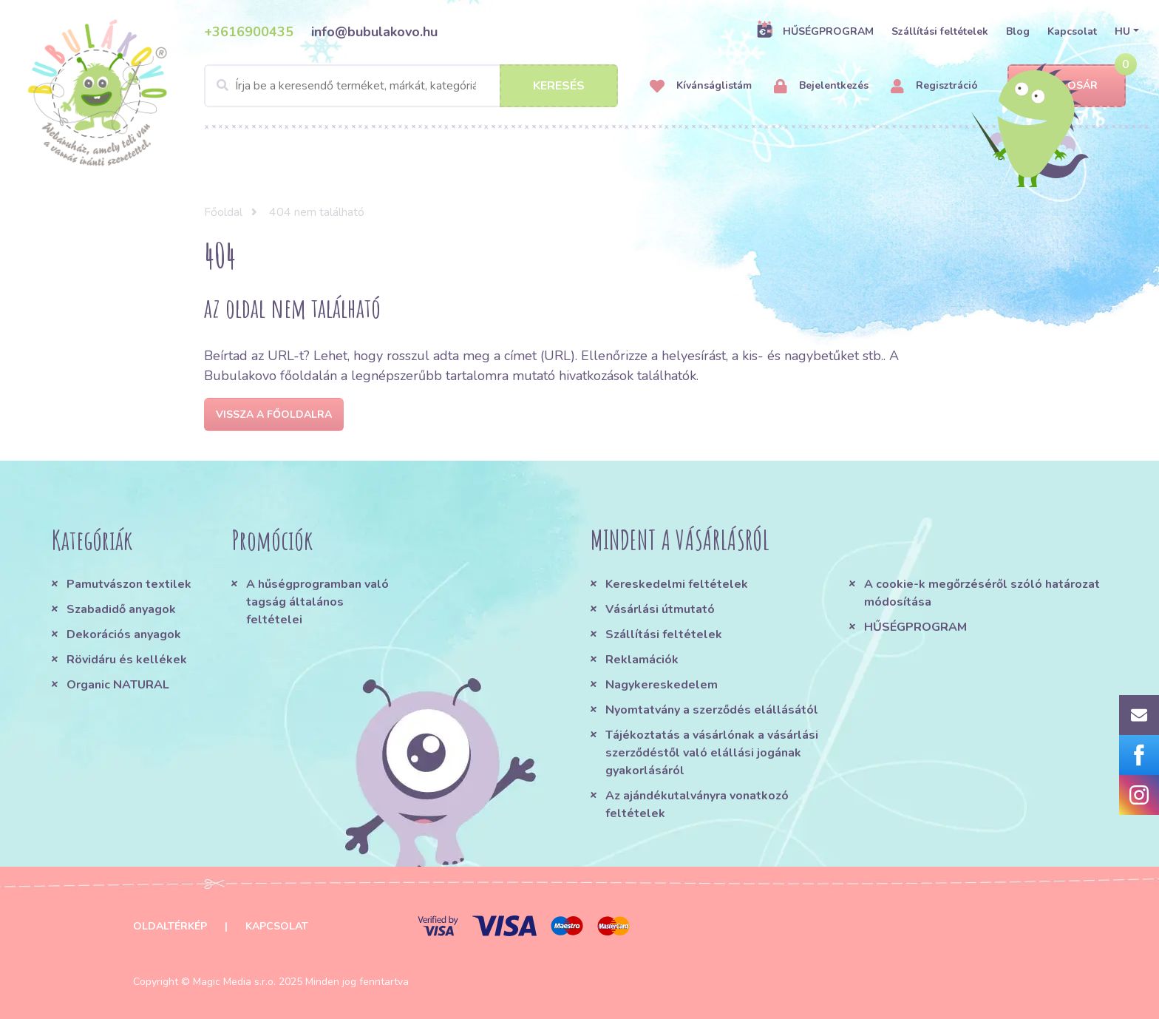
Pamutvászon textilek (129, 584)
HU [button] (1122, 31)
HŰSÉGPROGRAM (815, 31)
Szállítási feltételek (939, 31)
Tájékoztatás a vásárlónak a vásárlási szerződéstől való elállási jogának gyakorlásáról (711, 753)
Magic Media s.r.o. (234, 982)
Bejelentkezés (821, 86)
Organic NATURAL (118, 685)
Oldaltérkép (170, 926)
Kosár (1066, 86)
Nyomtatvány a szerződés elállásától (711, 710)
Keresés (559, 86)
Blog (1018, 31)
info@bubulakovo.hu (374, 32)
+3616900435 (248, 32)
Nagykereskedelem (661, 685)
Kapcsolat (1072, 31)
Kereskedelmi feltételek (676, 584)
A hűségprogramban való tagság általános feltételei (317, 602)
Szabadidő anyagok (121, 609)
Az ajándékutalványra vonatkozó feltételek (697, 805)
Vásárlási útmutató (660, 609)
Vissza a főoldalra (274, 414)
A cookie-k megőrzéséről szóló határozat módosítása (982, 593)
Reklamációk (642, 659)
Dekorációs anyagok (124, 634)
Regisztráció (934, 86)
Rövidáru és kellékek (127, 659)
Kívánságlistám (701, 86)
